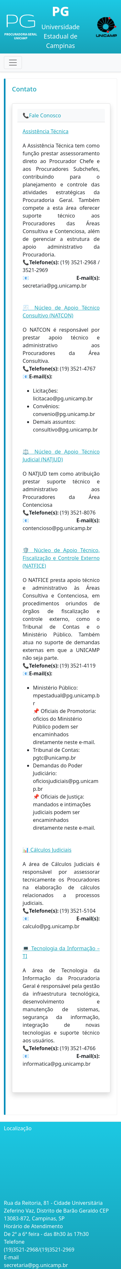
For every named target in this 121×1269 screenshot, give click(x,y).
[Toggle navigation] (13, 62)
